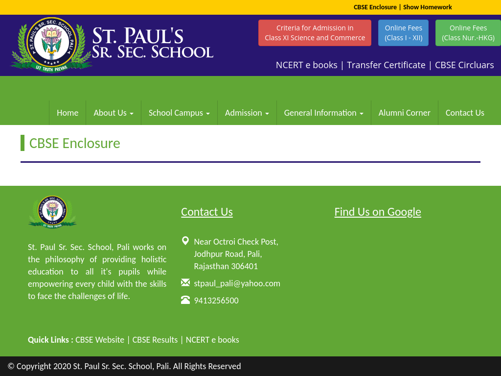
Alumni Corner (405, 112)
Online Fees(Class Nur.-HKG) (468, 32)
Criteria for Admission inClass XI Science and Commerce (315, 32)
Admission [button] (247, 112)
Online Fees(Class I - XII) (403, 32)
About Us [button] (113, 112)
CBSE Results (155, 339)
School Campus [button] (179, 112)
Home (67, 112)
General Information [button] (324, 112)
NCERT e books (307, 65)
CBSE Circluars (464, 65)
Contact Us (465, 112)
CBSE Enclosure (375, 7)
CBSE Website (99, 339)
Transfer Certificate (386, 65)
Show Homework (427, 7)
